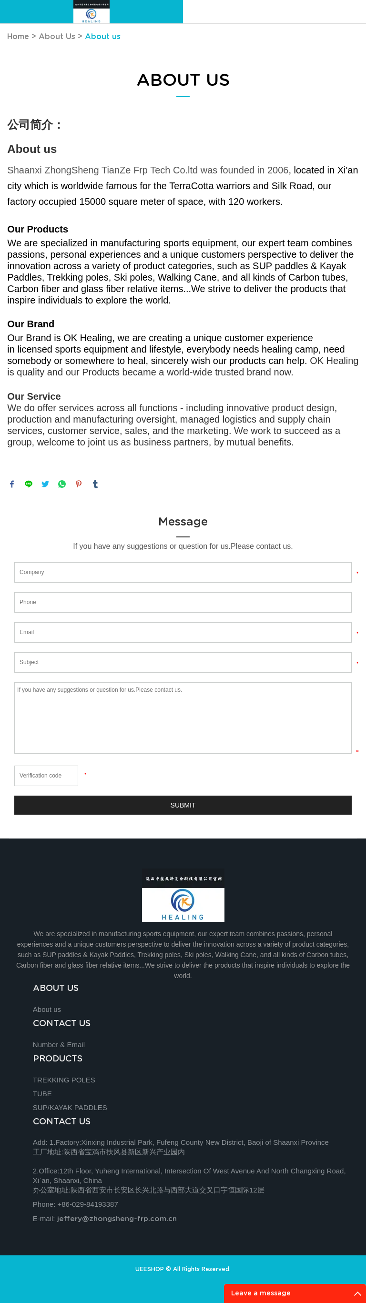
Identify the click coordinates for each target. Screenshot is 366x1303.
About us (103, 36)
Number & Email (59, 1044)
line (28, 484)
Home (18, 36)
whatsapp (62, 484)
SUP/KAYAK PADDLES (70, 1107)
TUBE (42, 1094)
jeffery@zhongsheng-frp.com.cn (117, 1218)
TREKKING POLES (64, 1080)
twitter (45, 484)
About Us (57, 36)
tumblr (95, 484)
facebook (12, 484)
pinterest (78, 484)
